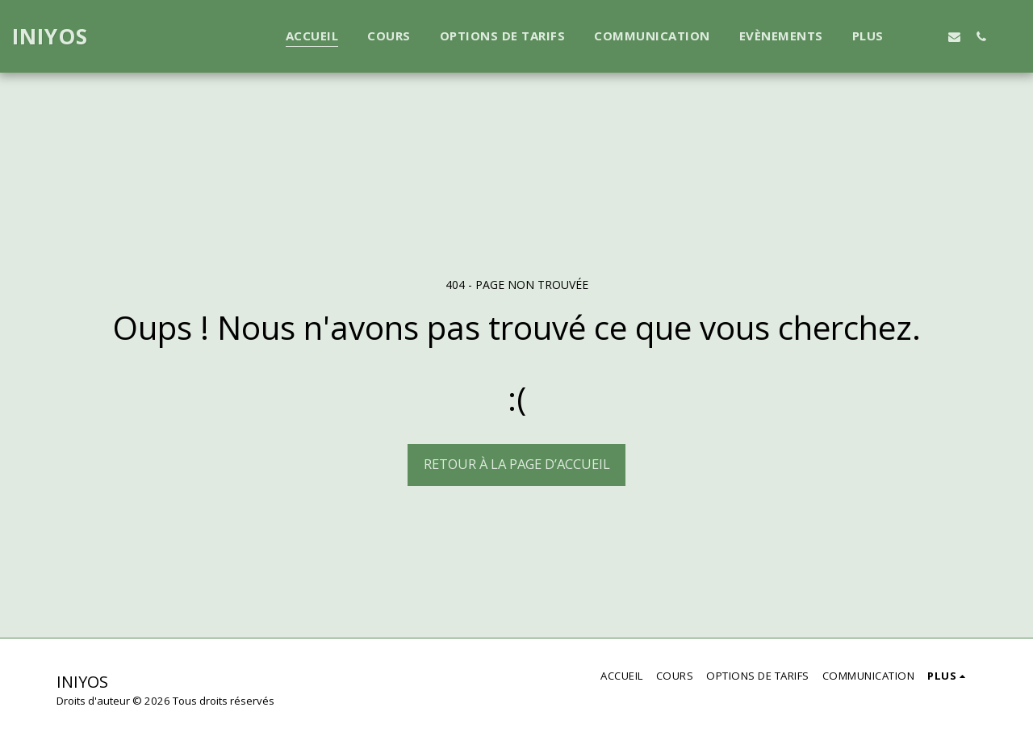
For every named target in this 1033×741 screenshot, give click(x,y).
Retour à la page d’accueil (517, 463)
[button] (927, 36)
